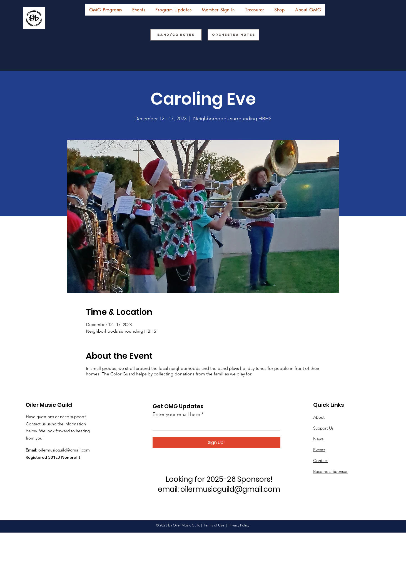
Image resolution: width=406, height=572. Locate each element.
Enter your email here (176, 414)
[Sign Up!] (216, 442)
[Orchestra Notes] (233, 35)
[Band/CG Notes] (176, 35)
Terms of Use (214, 525)
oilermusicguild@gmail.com (64, 450)
